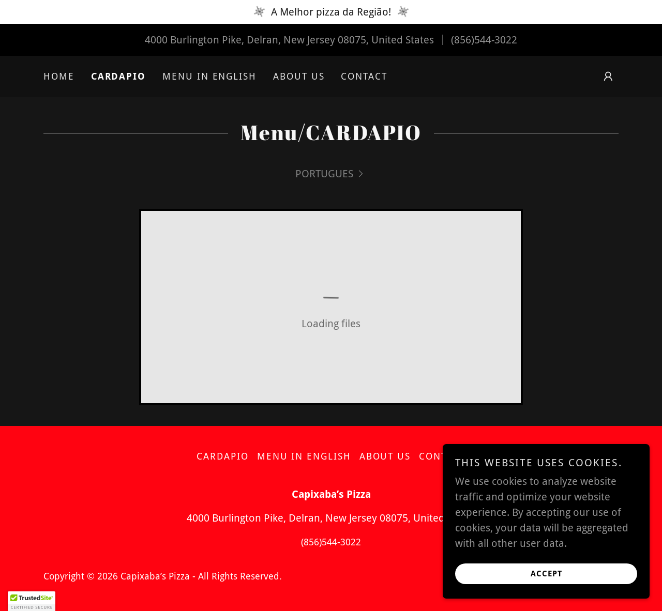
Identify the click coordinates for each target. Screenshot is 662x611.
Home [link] (58, 76)
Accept (546, 573)
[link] (330, 173)
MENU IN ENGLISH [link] (209, 76)
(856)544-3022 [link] (484, 40)
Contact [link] (364, 76)
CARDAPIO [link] (118, 76)
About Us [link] (298, 76)
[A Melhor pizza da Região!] (331, 12)
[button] (608, 76)
